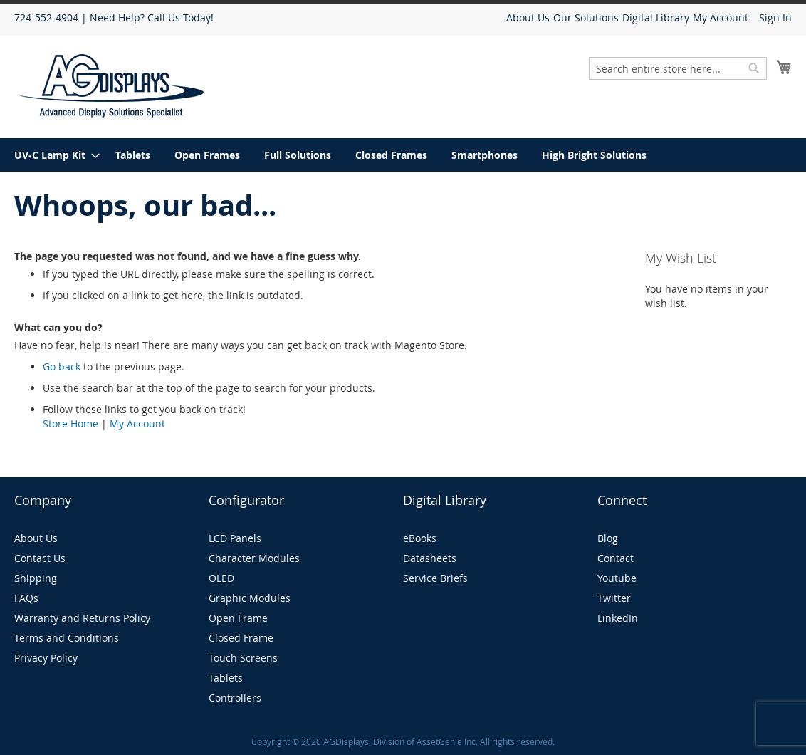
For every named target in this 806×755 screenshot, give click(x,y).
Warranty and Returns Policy (82, 618)
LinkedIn (617, 618)
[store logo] (111, 85)
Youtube (617, 578)
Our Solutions (586, 17)
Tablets (226, 677)
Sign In (775, 17)
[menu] (403, 155)
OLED (221, 578)
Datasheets (429, 558)
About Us (528, 17)
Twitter (614, 598)
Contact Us (40, 558)
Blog (607, 538)
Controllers (235, 697)
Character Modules (254, 558)
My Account (720, 17)
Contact (615, 558)
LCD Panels (235, 538)
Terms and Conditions (66, 638)
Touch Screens (243, 658)
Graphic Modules (250, 598)
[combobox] (678, 68)
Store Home (70, 423)
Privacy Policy (46, 658)
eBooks (419, 538)
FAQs (26, 598)
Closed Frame (241, 638)
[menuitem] (53, 155)
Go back (61, 366)
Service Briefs (435, 578)
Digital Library (655, 17)
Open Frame (238, 618)
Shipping (35, 578)
